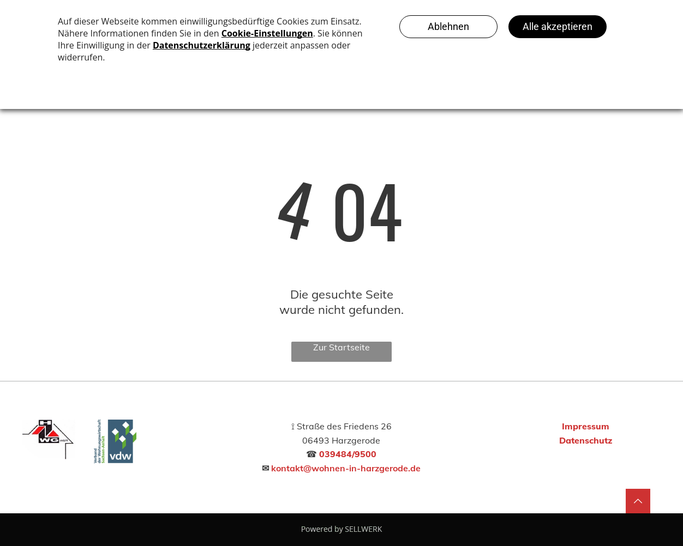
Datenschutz (585, 440)
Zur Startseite (341, 347)
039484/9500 (347, 453)
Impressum (585, 426)
